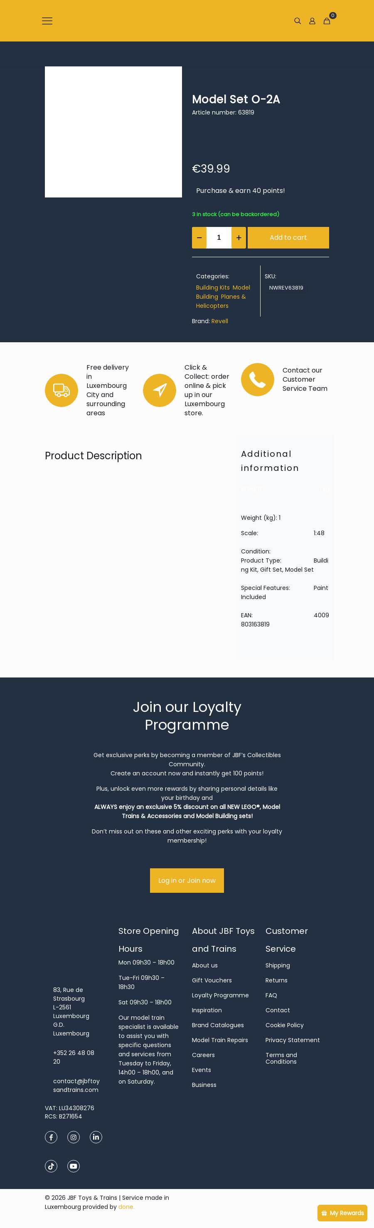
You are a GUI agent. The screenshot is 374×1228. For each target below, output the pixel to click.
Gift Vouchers (212, 980)
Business (204, 1085)
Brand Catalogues (218, 1025)
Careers (203, 1055)
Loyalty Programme (220, 995)
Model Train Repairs (220, 1040)
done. (126, 1207)
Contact (278, 1010)
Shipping (278, 965)
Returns (277, 980)
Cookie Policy (285, 1025)
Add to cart (288, 237)
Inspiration (207, 1010)
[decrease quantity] (199, 238)
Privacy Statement (293, 1040)
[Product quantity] (219, 238)
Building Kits (213, 287)
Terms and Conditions (281, 1058)
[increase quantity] (238, 238)
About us (205, 965)
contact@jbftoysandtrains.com (76, 1085)
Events (201, 1070)
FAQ (271, 995)
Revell (220, 321)
